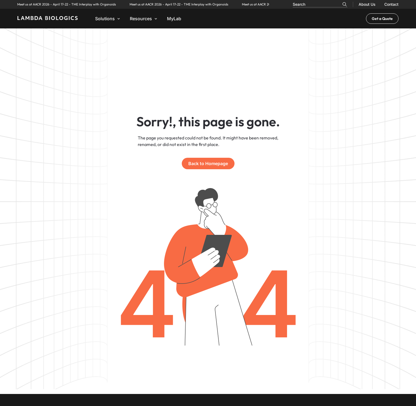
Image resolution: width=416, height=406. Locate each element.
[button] (108, 18)
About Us (367, 4)
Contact (391, 4)
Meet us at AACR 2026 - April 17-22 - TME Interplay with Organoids (50, 4)
